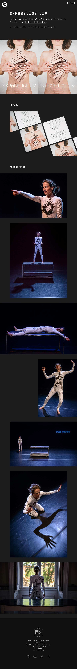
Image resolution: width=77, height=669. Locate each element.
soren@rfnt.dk (38, 650)
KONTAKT (71, 3)
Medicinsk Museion (35, 22)
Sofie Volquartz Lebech (51, 19)
